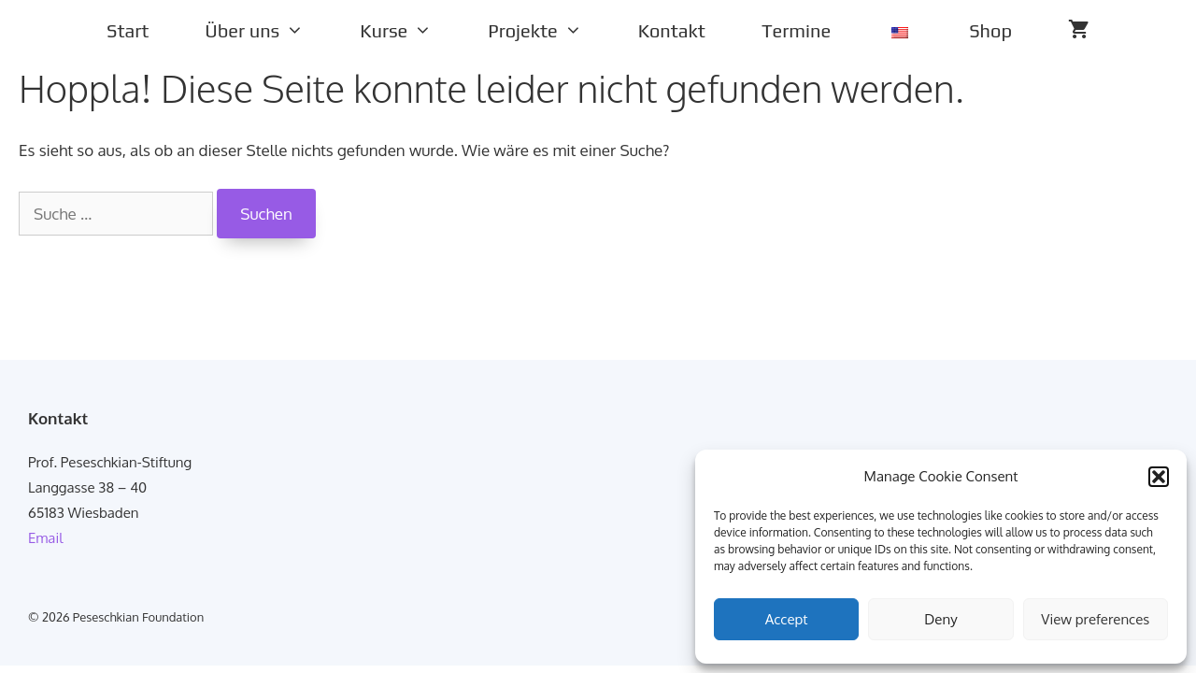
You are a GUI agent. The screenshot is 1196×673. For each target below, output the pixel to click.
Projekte (548, 31)
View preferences (1095, 619)
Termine (796, 30)
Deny (940, 619)
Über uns (268, 31)
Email (45, 538)
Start (128, 30)
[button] (1158, 476)
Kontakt (671, 30)
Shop (990, 30)
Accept (786, 619)
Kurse (410, 31)
